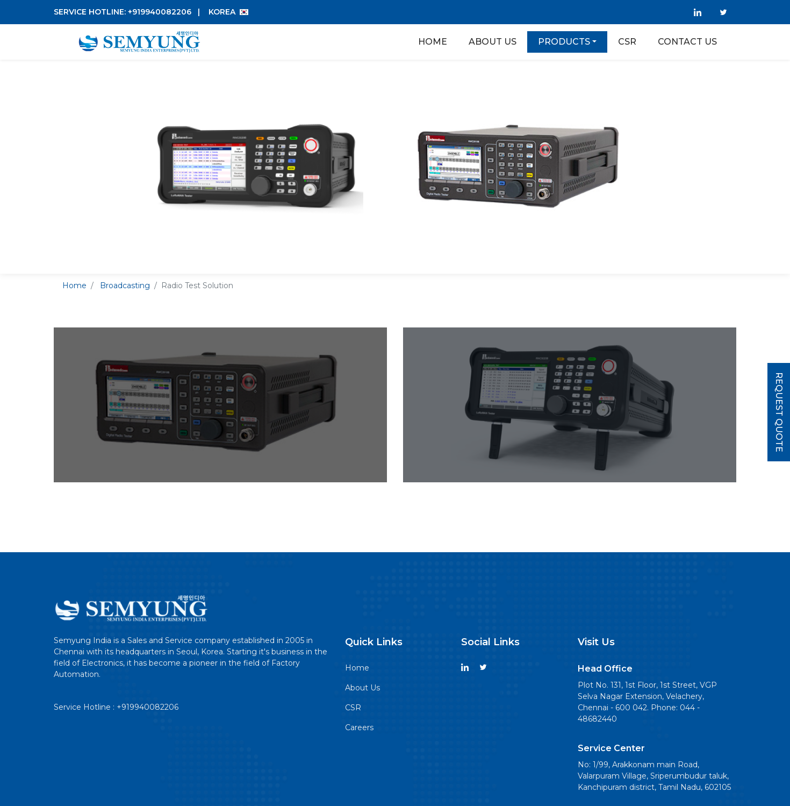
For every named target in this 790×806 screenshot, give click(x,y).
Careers (359, 727)
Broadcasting (125, 285)
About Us (492, 42)
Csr (627, 42)
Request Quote (779, 412)
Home (432, 42)
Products (564, 42)
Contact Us (687, 42)
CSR (353, 707)
